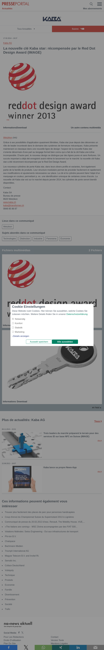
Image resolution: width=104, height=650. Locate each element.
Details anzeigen (21, 336)
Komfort (18, 323)
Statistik (18, 327)
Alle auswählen (65, 342)
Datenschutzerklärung (76, 314)
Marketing (19, 332)
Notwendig (20, 319)
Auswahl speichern (39, 342)
